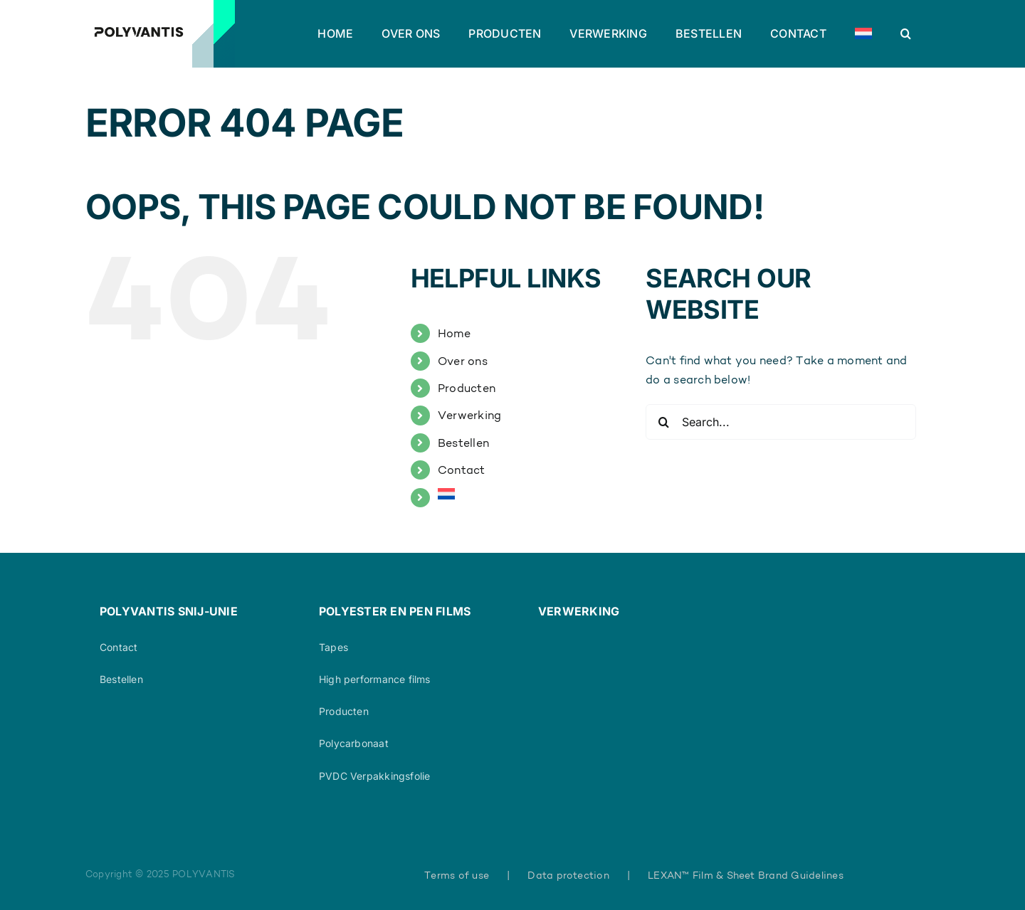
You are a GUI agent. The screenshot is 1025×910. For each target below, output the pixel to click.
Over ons (463, 361)
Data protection (568, 875)
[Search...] (781, 422)
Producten (466, 388)
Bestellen (463, 442)
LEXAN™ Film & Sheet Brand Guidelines (745, 875)
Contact (461, 469)
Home (454, 333)
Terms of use (456, 875)
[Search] (663, 422)
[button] (905, 33)
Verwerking (469, 415)
